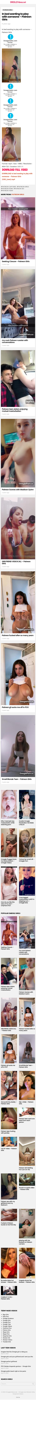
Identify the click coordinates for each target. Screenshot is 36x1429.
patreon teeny (7, 191)
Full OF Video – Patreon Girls (9, 1149)
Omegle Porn (7, 1322)
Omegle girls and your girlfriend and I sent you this (17, 1357)
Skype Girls (6, 1332)
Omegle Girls (7, 1320)
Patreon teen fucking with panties (8, 1132)
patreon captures (9, 187)
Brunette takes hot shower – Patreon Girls (8, 1281)
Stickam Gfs (6, 1338)
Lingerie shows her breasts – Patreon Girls (27, 1281)
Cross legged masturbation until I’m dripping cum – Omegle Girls (26, 900)
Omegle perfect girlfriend (9, 1361)
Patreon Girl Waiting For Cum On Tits (26, 1169)
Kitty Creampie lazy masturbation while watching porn (7, 823)
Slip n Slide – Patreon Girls (26, 1103)
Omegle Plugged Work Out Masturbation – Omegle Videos (9, 861)
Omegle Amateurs (8, 1318)
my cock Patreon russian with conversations (15, 341)
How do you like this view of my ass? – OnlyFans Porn (7, 904)
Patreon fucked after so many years (17, 635)
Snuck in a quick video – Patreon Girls (26, 1188)
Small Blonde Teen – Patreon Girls (16, 779)
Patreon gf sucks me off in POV (15, 707)
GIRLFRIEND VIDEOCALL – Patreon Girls (16, 562)
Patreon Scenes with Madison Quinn (18, 489)
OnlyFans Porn (7, 1328)
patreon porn (7, 189)
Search (33, 1384)
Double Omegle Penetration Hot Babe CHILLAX (26, 823)
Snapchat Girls (7, 1336)
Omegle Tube (7, 1324)
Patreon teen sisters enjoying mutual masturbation (14, 410)
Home (18, 1397)
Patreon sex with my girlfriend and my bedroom (8, 1203)
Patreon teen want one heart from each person (27, 1120)
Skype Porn (6, 1334)
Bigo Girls (6, 1314)
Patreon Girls (18, 194)
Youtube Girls (7, 1342)
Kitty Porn (6, 1316)
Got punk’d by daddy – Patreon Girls (9, 1103)
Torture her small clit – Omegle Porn (26, 860)
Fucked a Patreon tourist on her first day (8, 1224)
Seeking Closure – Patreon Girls (15, 261)
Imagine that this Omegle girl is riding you (14, 1352)
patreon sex (19, 189)
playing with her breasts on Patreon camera (25, 1242)
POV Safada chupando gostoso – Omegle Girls (16, 1366)
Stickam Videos (7, 1340)
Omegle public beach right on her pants (13, 1371)
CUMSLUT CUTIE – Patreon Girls (7, 1298)
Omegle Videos (7, 1326)
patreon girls (23, 187)
